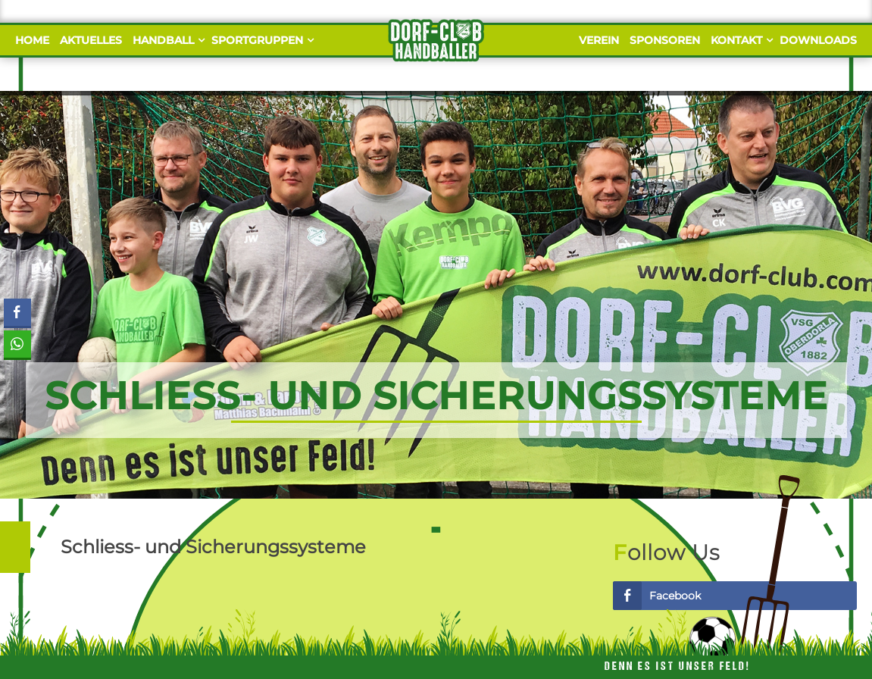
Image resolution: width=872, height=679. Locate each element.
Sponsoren (665, 40)
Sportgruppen (260, 40)
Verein (599, 40)
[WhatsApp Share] (17, 344)
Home (32, 40)
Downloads (818, 40)
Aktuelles (91, 40)
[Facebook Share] (17, 312)
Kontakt (740, 40)
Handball (167, 40)
